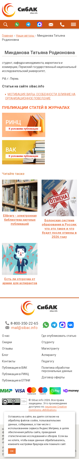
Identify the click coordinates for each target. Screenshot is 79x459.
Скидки (7, 342)
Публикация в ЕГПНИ (16, 380)
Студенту (48, 342)
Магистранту (50, 348)
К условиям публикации (23, 128)
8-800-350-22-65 (24, 323)
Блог (5, 355)
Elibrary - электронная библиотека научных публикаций (20, 220)
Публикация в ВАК (14, 367)
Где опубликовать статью (59, 335)
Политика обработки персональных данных (57, 369)
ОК (12, 451)
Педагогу (48, 361)
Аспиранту (49, 355)
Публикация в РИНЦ (15, 374)
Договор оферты (53, 377)
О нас (5, 335)
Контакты (8, 361)
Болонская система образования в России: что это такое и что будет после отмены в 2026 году (59, 228)
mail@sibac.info (24, 327)
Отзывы (7, 348)
